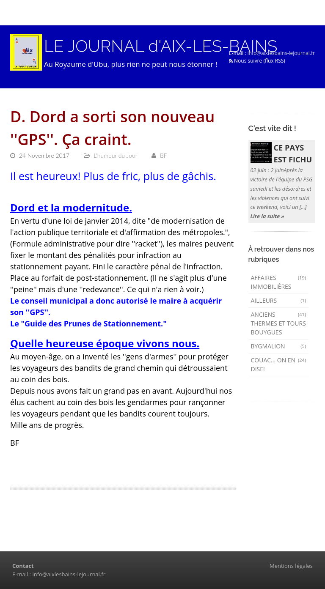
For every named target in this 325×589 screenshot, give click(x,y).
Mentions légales (291, 566)
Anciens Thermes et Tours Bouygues (278, 323)
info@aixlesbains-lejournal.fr (281, 53)
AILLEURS (278, 300)
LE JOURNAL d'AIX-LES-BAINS (160, 46)
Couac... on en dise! (278, 364)
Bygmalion (278, 346)
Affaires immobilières (278, 282)
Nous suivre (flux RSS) (257, 60)
